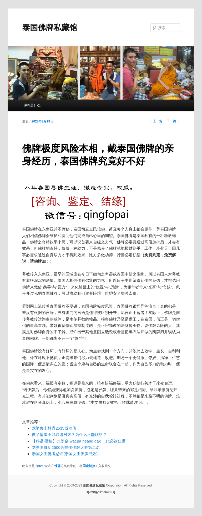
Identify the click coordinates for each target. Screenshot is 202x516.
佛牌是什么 (32, 105)
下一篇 (173, 121)
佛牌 (57, 466)
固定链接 (89, 466)
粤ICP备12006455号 (101, 492)
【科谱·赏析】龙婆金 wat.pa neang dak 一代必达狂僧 (78, 441)
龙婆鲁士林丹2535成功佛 (54, 428)
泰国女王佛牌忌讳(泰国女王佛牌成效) (65, 453)
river (41, 466)
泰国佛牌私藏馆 (49, 27)
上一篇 (156, 121)
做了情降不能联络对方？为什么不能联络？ (69, 434)
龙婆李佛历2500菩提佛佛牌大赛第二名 (66, 447)
